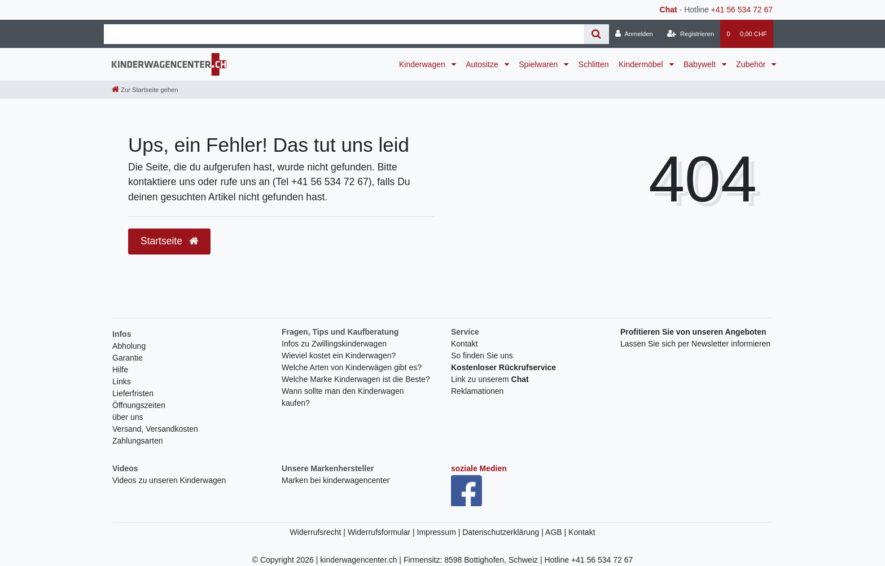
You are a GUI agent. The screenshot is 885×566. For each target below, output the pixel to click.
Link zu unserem (490, 379)
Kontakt (464, 343)
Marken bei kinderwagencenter (335, 480)
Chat (668, 9)
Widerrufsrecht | (318, 532)
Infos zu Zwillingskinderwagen (334, 343)
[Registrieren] (690, 34)
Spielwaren (539, 64)
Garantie (127, 357)
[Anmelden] (634, 34)
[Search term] (344, 34)
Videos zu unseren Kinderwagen (169, 480)
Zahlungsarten (137, 440)
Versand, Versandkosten (155, 428)
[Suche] (596, 34)
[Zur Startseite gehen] (145, 89)
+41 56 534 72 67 (742, 9)
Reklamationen (477, 391)
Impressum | (440, 532)
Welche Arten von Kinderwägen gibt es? (352, 367)
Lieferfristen (133, 393)
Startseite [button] (169, 241)
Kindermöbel (642, 64)
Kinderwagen (423, 64)
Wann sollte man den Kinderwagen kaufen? (343, 397)
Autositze (483, 64)
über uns (127, 417)
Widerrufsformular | (382, 532)
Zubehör (752, 64)
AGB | (556, 532)
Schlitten (594, 64)
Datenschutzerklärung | (503, 532)
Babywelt (701, 64)
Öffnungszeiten (138, 405)
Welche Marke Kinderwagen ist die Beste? (356, 379)
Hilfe (120, 369)
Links (121, 381)
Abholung (129, 345)
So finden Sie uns (482, 355)
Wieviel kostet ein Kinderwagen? (339, 355)
